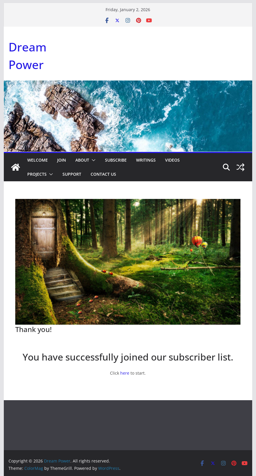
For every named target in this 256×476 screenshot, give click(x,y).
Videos (172, 160)
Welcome (37, 160)
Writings (146, 160)
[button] (92, 160)
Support (71, 174)
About (82, 160)
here (124, 373)
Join (61, 160)
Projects (37, 174)
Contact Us (103, 174)
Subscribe (116, 160)
